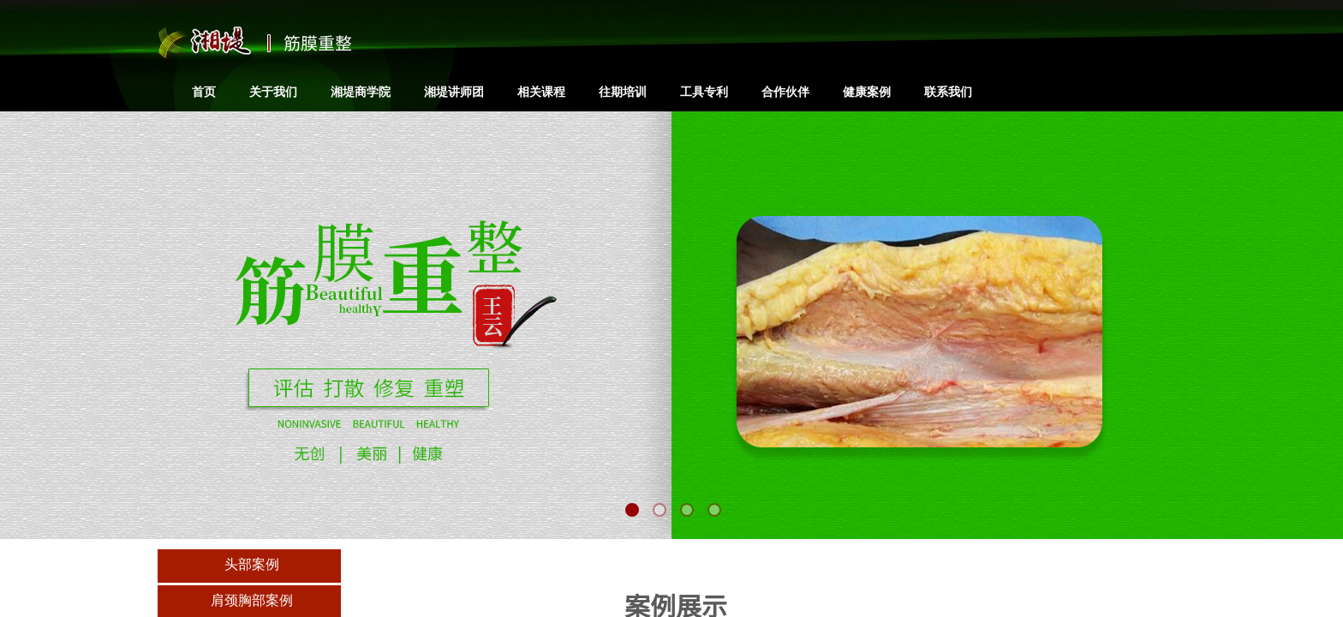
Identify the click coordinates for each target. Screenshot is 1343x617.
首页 (204, 92)
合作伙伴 (785, 92)
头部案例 (251, 564)
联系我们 (948, 92)
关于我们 (273, 92)
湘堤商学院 (361, 92)
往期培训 (623, 92)
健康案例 (867, 92)
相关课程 (541, 92)
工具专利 (704, 92)
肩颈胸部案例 (252, 600)
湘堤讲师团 (454, 92)
